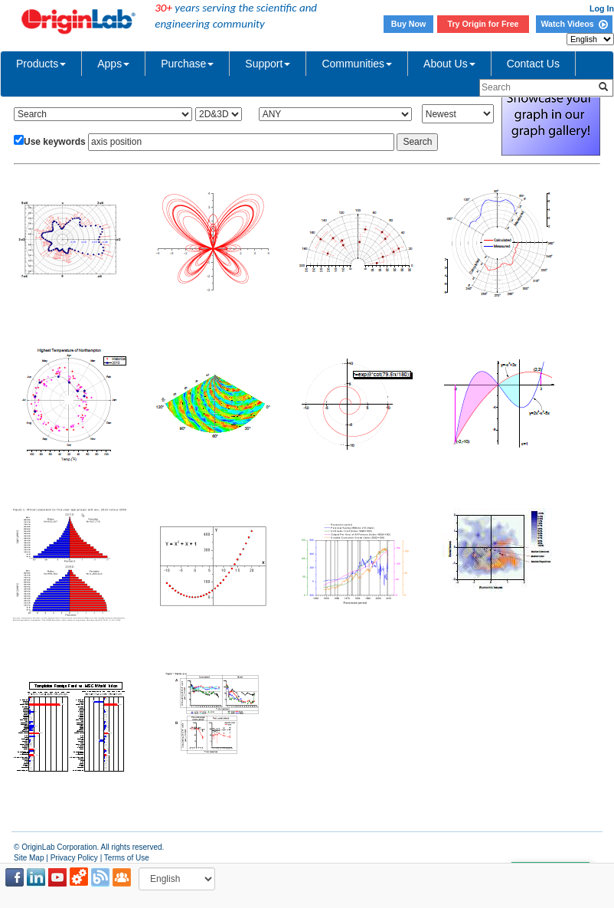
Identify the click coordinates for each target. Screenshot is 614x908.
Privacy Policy (74, 858)
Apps (113, 63)
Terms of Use (126, 858)
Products (41, 63)
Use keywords (55, 141)
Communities (357, 63)
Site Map (29, 858)
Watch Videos (574, 23)
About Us (449, 63)
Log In (602, 8)
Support (267, 63)
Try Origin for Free (483, 23)
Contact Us (533, 63)
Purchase (187, 63)
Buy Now (408, 23)
